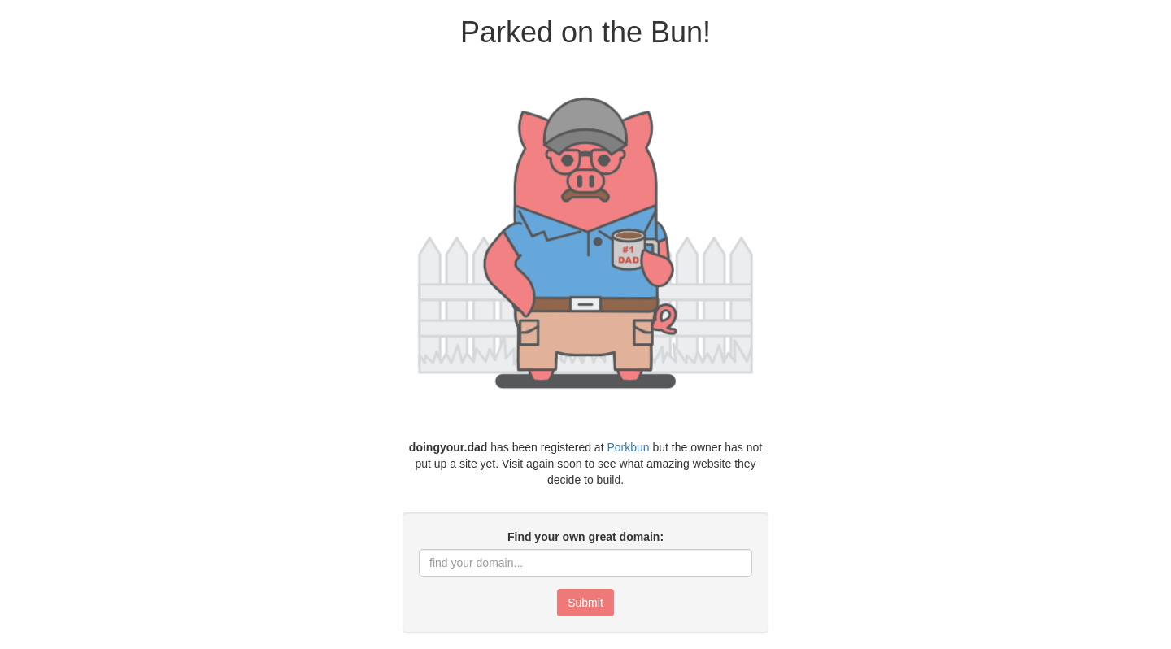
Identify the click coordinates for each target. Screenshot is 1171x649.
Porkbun (628, 447)
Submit (585, 602)
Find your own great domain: (585, 536)
